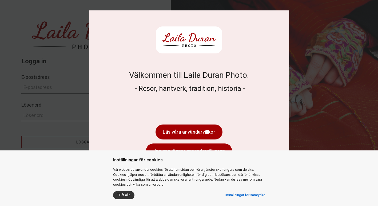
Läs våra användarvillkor (189, 132)
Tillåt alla (123, 195)
